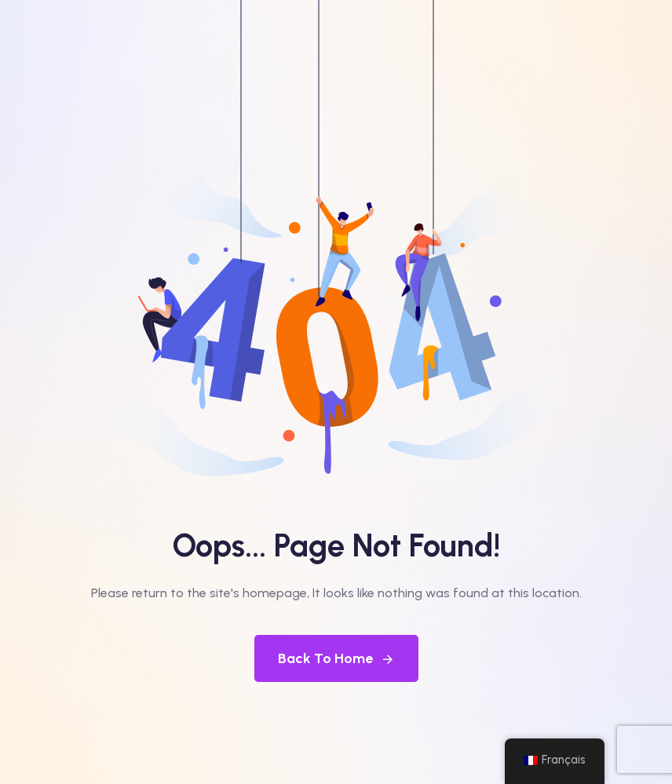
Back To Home (336, 658)
